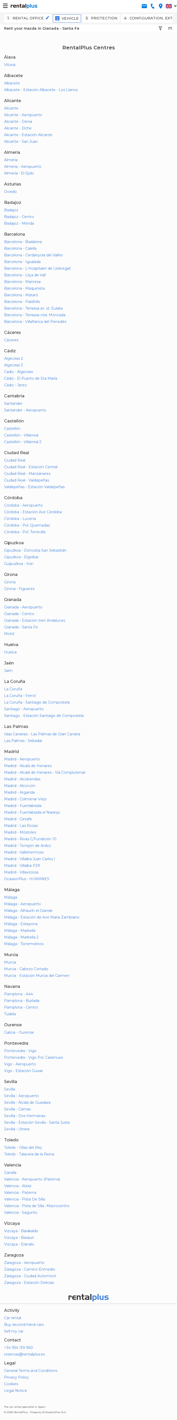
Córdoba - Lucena (20, 518)
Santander (13, 403)
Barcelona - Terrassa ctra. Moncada (34, 315)
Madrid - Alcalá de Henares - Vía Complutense (45, 772)
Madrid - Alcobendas (22, 779)
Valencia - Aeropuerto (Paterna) (32, 1179)
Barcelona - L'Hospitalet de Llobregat (37, 268)
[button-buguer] (5, 6)
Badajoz (11, 210)
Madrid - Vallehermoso (24, 852)
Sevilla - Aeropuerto (21, 1096)
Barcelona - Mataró (21, 295)
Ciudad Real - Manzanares (27, 473)
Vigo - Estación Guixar (23, 1070)
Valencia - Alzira (17, 1186)
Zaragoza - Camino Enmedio (29, 1269)
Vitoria (9, 64)
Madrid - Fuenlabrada (22, 805)
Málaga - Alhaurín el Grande (28, 910)
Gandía (10, 1172)
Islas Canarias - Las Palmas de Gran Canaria (42, 734)
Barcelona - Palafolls (22, 301)
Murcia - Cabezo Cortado (26, 969)
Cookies (11, 1384)
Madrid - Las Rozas (21, 825)
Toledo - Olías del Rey (23, 1147)
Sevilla (9, 1089)
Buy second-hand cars (24, 1324)
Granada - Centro (19, 613)
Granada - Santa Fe (21, 627)
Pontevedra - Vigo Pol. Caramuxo (33, 1057)
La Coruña (13, 689)
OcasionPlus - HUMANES (26, 879)
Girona (10, 582)
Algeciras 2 (13, 358)
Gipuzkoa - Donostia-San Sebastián (35, 550)
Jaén (8, 670)
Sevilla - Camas (17, 1109)
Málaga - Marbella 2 (21, 937)
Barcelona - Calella (20, 248)
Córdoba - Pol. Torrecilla (24, 532)
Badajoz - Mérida (19, 223)
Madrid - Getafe (18, 819)
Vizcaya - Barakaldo (21, 1231)
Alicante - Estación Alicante (28, 135)
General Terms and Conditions (30, 1370)
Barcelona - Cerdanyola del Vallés (33, 255)
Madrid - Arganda (19, 792)
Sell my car (13, 1331)
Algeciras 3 (13, 365)
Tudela (10, 1014)
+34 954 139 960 (18, 1347)
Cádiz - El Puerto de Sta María (30, 378)
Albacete (12, 83)
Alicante (11, 108)
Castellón (12, 428)
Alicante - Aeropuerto (23, 115)
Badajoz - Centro (19, 216)
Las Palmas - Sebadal (23, 740)
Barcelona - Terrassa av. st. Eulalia (33, 308)
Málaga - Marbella (20, 930)
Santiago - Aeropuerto (24, 709)
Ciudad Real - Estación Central (30, 467)
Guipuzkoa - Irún (18, 563)
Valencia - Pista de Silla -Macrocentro (36, 1206)
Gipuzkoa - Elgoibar (21, 557)
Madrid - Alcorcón (19, 785)
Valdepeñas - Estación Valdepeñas (34, 487)
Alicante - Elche (18, 128)
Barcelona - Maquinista (24, 288)
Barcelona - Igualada (22, 261)
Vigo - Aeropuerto (20, 1064)
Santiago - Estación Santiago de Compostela (44, 715)
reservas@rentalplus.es (24, 1354)
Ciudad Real (14, 460)
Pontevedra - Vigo (20, 1050)
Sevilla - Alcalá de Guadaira (27, 1102)
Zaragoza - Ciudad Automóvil (30, 1276)
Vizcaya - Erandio (19, 1244)
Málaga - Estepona (21, 924)
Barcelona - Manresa (22, 281)
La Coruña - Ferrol (20, 695)
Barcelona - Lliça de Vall (25, 275)
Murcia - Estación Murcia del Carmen (36, 975)
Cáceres (11, 340)
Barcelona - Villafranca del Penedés (35, 321)
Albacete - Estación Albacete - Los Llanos (41, 90)
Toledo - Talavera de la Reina (29, 1154)
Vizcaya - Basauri (19, 1237)
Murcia (10, 962)
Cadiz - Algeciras (18, 371)
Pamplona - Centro (21, 1007)
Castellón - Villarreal (21, 435)
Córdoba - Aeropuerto (23, 505)
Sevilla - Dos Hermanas (24, 1115)
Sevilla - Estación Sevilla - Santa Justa (37, 1122)
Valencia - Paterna (20, 1192)
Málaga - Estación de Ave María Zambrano (41, 917)
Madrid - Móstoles (20, 832)
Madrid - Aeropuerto (22, 759)
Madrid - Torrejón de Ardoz (27, 845)
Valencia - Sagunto (20, 1212)
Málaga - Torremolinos (23, 944)
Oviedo (10, 191)
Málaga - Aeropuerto (22, 904)
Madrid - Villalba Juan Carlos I (29, 859)
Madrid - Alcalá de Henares (28, 765)
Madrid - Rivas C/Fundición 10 (30, 839)
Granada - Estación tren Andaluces (34, 620)
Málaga (10, 897)
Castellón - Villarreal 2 (22, 442)
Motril (9, 633)
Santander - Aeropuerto (25, 410)
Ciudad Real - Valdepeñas (26, 480)
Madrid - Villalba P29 (22, 865)
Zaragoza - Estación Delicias (29, 1282)
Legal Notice (15, 1390)
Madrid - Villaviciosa (21, 872)
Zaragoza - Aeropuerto (24, 1262)
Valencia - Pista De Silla (24, 1199)
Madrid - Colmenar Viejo (25, 799)
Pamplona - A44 (18, 994)
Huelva (10, 652)
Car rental (12, 1318)
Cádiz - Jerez (15, 385)
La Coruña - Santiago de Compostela (37, 702)
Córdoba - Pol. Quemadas (27, 525)
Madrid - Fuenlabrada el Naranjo (32, 812)
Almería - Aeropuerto (22, 166)
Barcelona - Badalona (23, 241)
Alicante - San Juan (21, 141)
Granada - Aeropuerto (23, 607)
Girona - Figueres (19, 588)
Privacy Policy (16, 1377)
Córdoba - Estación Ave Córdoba (33, 512)
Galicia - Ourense (19, 1032)
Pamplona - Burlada (21, 1000)
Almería (11, 160)
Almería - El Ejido (19, 173)
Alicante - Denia (18, 121)
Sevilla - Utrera (16, 1129)
